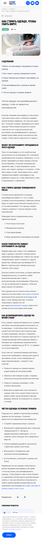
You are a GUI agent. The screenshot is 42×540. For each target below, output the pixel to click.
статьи (4, 9)
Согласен (9, 535)
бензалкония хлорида (19, 305)
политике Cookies (15, 529)
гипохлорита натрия (29, 294)
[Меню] (5, 3)
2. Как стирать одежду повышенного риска (19, 73)
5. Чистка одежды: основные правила (16, 92)
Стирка (11, 9)
